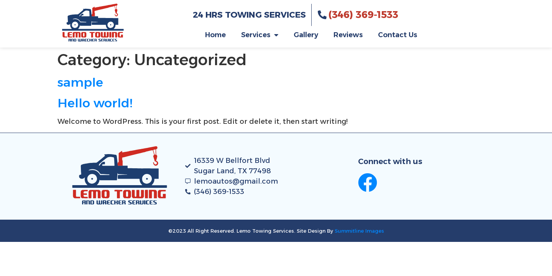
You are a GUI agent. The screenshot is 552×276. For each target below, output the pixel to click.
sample (80, 82)
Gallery (306, 35)
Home (215, 35)
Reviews (348, 35)
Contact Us (397, 35)
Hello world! (95, 102)
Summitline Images (359, 231)
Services (259, 35)
